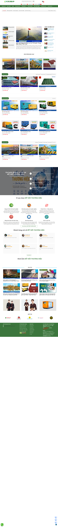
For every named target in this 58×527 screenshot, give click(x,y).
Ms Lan (44, 245)
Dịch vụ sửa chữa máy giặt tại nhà (50, 37)
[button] (55, 63)
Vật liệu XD (31, 332)
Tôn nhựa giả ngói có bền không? (51, 33)
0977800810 (24, 4)
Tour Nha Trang (45, 142)
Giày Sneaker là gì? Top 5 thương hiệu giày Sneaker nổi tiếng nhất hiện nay (47, 294)
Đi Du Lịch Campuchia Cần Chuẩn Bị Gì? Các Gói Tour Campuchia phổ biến (11, 294)
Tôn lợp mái (32, 328)
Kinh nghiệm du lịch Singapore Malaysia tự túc (51, 29)
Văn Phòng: (49, 335)
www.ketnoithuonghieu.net (9, 326)
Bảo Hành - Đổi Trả (23, 326)
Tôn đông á (31, 326)
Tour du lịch (4, 142)
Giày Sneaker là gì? (50, 47)
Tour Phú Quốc (50, 142)
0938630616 (30, 4)
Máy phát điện (5, 98)
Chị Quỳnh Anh (27, 234)
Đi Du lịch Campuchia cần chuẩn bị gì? (51, 40)
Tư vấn (31, 334)
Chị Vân (8, 234)
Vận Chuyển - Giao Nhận (23, 329)
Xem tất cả (53, 74)
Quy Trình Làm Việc (23, 325)
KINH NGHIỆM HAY (49, 27)
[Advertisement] (29, 19)
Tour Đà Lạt (36, 142)
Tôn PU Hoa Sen (38, 74)
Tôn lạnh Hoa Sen (43, 74)
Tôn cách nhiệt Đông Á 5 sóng (49, 66)
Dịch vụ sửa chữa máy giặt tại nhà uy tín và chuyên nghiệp (47, 280)
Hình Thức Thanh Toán (23, 328)
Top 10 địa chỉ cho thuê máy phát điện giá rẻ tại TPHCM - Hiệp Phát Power (29, 294)
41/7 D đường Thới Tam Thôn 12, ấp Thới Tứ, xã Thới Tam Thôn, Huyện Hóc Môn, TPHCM (49, 333)
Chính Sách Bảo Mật (23, 331)
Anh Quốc (9, 245)
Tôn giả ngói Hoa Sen (49, 74)
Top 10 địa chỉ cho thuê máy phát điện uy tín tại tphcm (51, 43)
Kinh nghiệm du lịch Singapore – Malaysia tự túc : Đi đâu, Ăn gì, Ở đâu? (11, 280)
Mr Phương (44, 234)
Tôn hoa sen (4, 74)
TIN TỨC (30, 267)
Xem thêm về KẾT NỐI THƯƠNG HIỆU (29, 226)
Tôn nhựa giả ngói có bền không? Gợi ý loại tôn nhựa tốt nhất (29, 280)
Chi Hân (26, 245)
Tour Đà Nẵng (40, 142)
